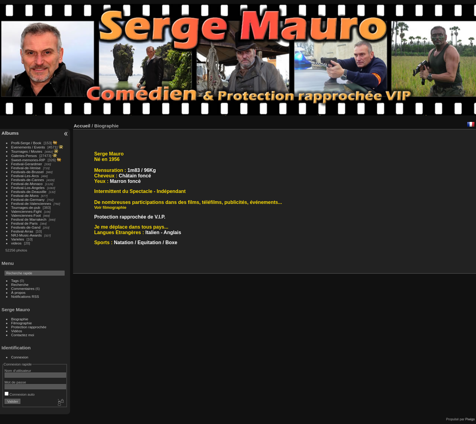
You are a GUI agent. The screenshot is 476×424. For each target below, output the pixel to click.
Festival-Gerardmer (26, 164)
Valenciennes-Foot (26, 215)
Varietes (17, 239)
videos (16, 243)
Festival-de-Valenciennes (31, 203)
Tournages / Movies (26, 151)
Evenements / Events (28, 147)
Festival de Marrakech (29, 219)
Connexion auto (20, 394)
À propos (18, 292)
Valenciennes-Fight (26, 211)
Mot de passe (15, 382)
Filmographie (21, 323)
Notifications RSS (25, 296)
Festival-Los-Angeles (28, 188)
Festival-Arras (22, 231)
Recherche (20, 285)
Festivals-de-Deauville (29, 192)
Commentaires (23, 288)
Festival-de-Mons (25, 196)
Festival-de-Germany (28, 199)
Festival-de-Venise (26, 168)
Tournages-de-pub (26, 207)
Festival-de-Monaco (27, 184)
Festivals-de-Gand (26, 227)
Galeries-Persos (24, 156)
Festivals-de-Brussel (27, 172)
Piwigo (470, 419)
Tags (15, 281)
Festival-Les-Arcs (25, 176)
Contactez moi (22, 335)
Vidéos (16, 331)
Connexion (19, 357)
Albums (10, 133)
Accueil (82, 125)
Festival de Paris (24, 223)
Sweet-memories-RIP (28, 160)
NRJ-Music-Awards (26, 235)
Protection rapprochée (29, 327)
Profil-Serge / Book (26, 143)
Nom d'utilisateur (18, 370)
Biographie (19, 319)
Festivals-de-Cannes (27, 180)
